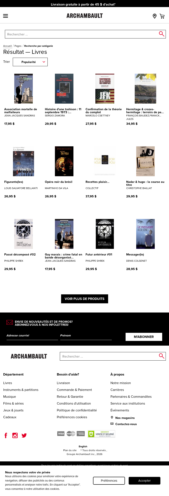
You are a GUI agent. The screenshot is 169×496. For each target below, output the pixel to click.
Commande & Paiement (74, 389)
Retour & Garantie (70, 396)
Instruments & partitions (20, 389)
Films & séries (13, 403)
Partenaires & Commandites (131, 396)
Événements (119, 410)
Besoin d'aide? (68, 374)
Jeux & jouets (13, 410)
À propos (117, 374)
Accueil (7, 46)
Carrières (117, 389)
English (83, 446)
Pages (18, 46)
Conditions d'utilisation (74, 403)
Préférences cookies (72, 417)
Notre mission (120, 382)
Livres (7, 382)
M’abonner (144, 336)
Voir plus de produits (85, 298)
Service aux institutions (127, 403)
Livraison (63, 382)
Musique (9, 396)
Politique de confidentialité (77, 410)
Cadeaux (9, 417)
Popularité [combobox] (28, 62)
